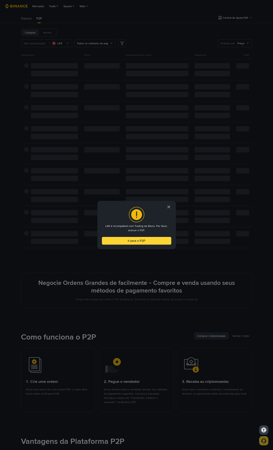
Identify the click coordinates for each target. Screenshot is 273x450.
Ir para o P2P (136, 240)
